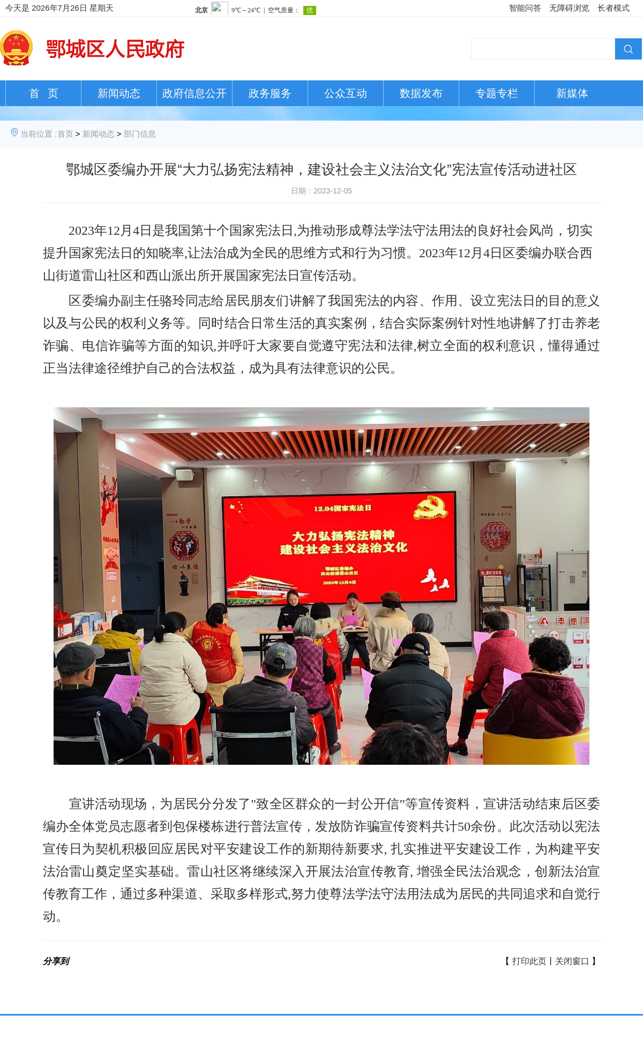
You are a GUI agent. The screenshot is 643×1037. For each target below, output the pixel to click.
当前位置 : (38, 133)
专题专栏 (496, 93)
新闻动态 (119, 93)
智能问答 (525, 7)
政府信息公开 (194, 93)
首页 (65, 133)
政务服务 (270, 93)
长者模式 (613, 7)
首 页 (43, 93)
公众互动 (345, 93)
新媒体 (572, 93)
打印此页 (529, 961)
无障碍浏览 (569, 7)
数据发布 (421, 93)
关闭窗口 (572, 961)
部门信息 (140, 133)
